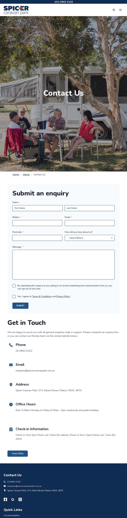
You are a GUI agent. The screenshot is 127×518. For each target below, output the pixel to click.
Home (15, 174)
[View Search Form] (114, 10)
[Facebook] (5, 506)
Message (17, 250)
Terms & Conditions (41, 299)
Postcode (17, 235)
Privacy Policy (63, 299)
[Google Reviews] (13, 506)
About (26, 174)
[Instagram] (20, 506)
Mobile (16, 220)
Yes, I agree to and (43, 299)
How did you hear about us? (79, 235)
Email (68, 220)
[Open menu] (120, 9)
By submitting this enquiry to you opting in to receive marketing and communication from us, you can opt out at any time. (64, 291)
